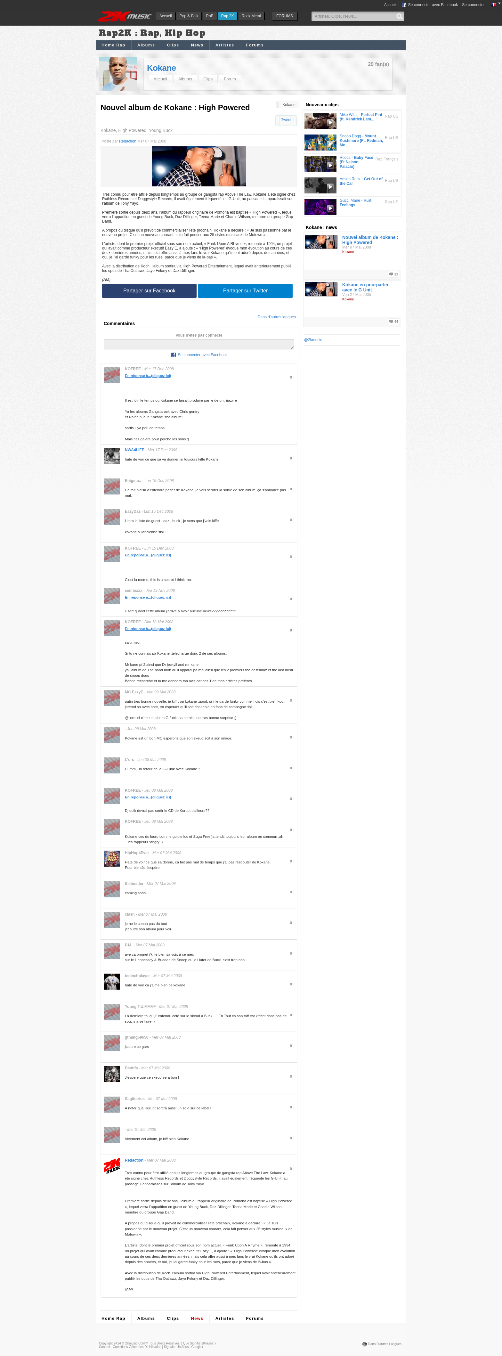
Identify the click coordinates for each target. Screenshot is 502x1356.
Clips (173, 45)
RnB (209, 16)
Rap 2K (227, 16)
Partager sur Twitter (245, 290)
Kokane (161, 68)
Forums (254, 45)
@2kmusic (313, 340)
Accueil (165, 16)
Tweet (286, 120)
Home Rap (113, 45)
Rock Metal (251, 16)
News (197, 45)
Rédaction (127, 141)
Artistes (224, 45)
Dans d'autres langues (277, 317)
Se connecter (473, 5)
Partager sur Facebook (149, 290)
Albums (146, 45)
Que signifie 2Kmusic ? (199, 1345)
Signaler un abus (176, 1349)
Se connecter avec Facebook (429, 5)
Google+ (197, 1349)
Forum (230, 79)
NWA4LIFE (134, 452)
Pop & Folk (189, 16)
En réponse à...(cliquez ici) (148, 378)
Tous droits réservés (164, 1345)
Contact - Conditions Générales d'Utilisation (130, 1349)
